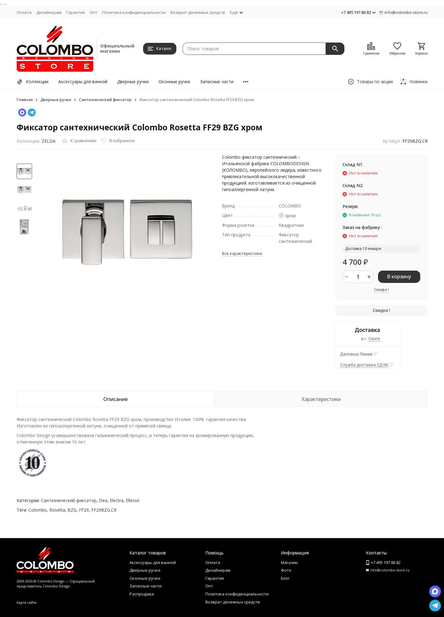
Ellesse (132, 500)
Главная (25, 99)
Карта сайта (26, 602)
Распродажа (142, 594)
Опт (93, 12)
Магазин (289, 562)
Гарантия (75, 12)
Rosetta (57, 510)
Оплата (24, 12)
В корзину (399, 276)
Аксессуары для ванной (82, 81)
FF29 (84, 510)
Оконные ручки (174, 81)
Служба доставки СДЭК (364, 364)
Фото (286, 570)
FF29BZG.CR (104, 510)
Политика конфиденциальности (134, 12)
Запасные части (216, 81)
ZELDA (49, 141)
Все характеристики (242, 253)
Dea (103, 500)
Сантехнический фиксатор (105, 99)
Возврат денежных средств (198, 12)
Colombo (37, 510)
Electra (116, 500)
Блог (285, 578)
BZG (72, 510)
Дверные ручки (133, 81)
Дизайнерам (48, 12)
